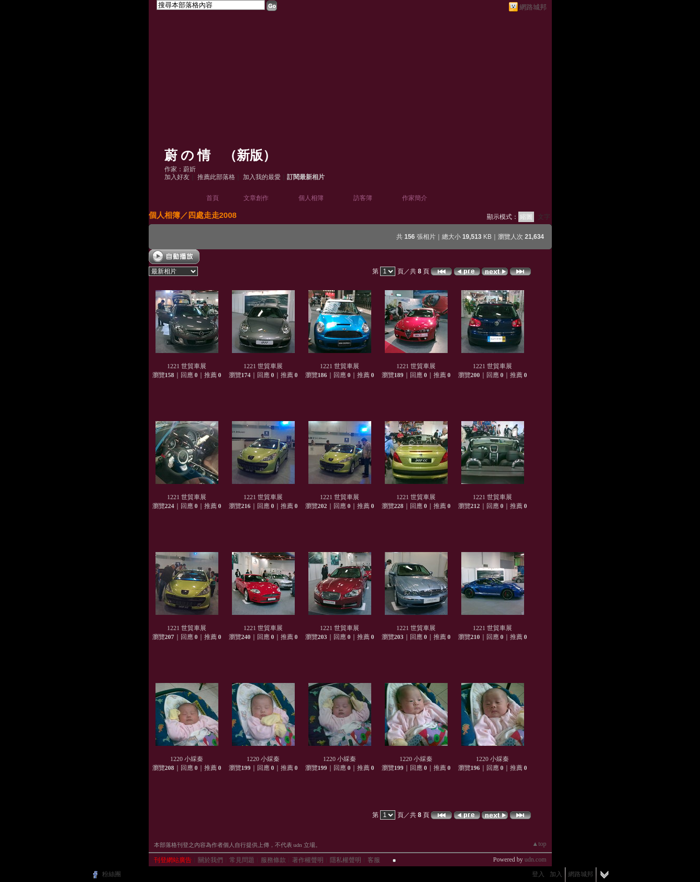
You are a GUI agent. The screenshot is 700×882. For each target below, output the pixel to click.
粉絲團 (111, 874)
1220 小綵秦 (186, 759)
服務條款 (273, 860)
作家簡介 (414, 198)
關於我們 (210, 860)
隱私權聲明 (345, 860)
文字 (544, 216)
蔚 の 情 (187, 155)
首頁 (212, 198)
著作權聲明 (308, 860)
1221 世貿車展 (186, 366)
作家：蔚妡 (180, 169)
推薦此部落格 (216, 177)
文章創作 (256, 198)
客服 (374, 860)
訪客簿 (362, 198)
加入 (556, 874)
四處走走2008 (212, 215)
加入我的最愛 (262, 177)
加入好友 (177, 177)
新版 (250, 155)
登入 (538, 874)
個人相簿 (311, 198)
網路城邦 (533, 7)
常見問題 (241, 860)
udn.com (536, 859)
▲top (539, 843)
